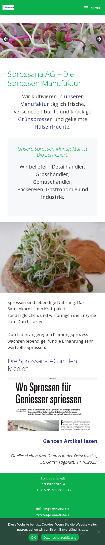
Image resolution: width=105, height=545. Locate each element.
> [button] (98, 39)
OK (33, 537)
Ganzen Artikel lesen (70, 441)
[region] (52, 40)
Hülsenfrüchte (51, 126)
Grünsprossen (35, 119)
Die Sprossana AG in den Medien (42, 365)
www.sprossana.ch (52, 514)
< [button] (6, 39)
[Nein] (98, 531)
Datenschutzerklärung (59, 537)
